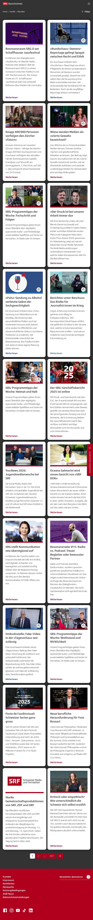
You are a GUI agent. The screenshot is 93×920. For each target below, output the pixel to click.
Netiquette (8, 887)
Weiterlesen (12, 97)
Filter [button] (85, 11)
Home (5, 12)
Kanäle (12, 12)
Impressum (8, 880)
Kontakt (7, 876)
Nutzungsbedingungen (14, 890)
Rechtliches (8, 883)
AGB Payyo (8, 893)
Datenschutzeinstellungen (16, 897)
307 (52, 856)
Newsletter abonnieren (75, 877)
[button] (88, 3)
